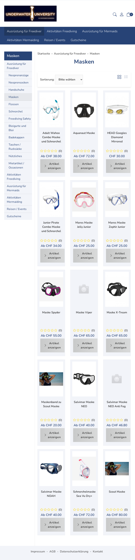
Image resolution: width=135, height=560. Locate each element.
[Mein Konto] (121, 15)
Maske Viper (84, 312)
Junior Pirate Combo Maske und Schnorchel (51, 227)
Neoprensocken (18, 83)
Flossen (14, 104)
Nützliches (15, 156)
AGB (52, 551)
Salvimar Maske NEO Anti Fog (117, 404)
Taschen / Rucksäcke (15, 147)
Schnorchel (16, 111)
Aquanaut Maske (84, 133)
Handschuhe (16, 90)
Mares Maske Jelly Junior (84, 225)
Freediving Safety (20, 119)
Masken (84, 61)
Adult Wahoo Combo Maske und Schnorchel (51, 137)
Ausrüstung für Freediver (24, 31)
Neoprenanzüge (19, 75)
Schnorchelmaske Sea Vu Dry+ (84, 494)
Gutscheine (78, 40)
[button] (115, 15)
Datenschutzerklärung (74, 551)
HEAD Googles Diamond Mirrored (117, 137)
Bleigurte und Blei (17, 128)
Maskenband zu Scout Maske (51, 404)
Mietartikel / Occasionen (16, 165)
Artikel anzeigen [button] (52, 166)
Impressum (38, 551)
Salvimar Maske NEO (84, 404)
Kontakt (98, 551)
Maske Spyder (51, 312)
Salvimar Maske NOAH (51, 494)
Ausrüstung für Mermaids (100, 31)
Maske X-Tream (117, 312)
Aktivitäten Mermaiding (23, 40)
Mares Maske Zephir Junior (117, 225)
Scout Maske (117, 492)
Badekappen (16, 137)
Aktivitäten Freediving (62, 31)
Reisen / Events (54, 40)
